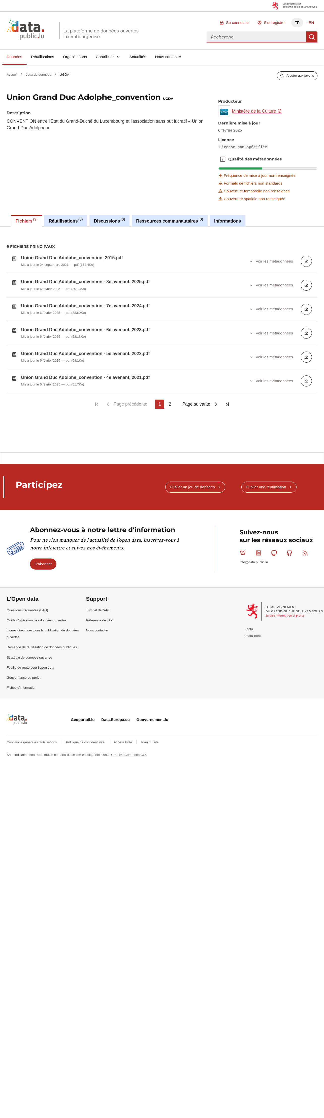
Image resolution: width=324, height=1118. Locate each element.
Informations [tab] (227, 221)
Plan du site (149, 738)
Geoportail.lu (83, 715)
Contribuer (105, 57)
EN (311, 22)
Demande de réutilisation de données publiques (42, 643)
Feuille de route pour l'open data (30, 663)
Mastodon (275, 549)
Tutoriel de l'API (97, 606)
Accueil (12, 74)
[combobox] (256, 36)
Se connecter (237, 22)
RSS (306, 549)
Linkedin (259, 549)
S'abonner (43, 560)
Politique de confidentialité (86, 738)
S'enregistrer (275, 22)
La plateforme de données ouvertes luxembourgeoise (101, 33)
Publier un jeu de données (192, 483)
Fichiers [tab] (27, 220)
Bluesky (244, 549)
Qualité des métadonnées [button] (222, 159)
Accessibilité (123, 738)
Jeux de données (39, 74)
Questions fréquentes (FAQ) (27, 606)
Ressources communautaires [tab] (169, 220)
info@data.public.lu (254, 558)
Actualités (137, 57)
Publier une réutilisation (266, 483)
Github (290, 549)
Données (14, 57)
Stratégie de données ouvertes (29, 653)
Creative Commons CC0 (129, 751)
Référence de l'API (100, 616)
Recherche (311, 36)
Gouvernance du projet (23, 673)
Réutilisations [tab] (66, 220)
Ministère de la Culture (257, 111)
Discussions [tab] (109, 220)
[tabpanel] (162, 337)
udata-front (253, 632)
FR (297, 22)
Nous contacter (168, 57)
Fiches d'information (21, 683)
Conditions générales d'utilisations (32, 738)
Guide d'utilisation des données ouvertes (36, 616)
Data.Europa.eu (115, 715)
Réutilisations (42, 57)
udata (249, 625)
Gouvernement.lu (152, 715)
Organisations (75, 57)
